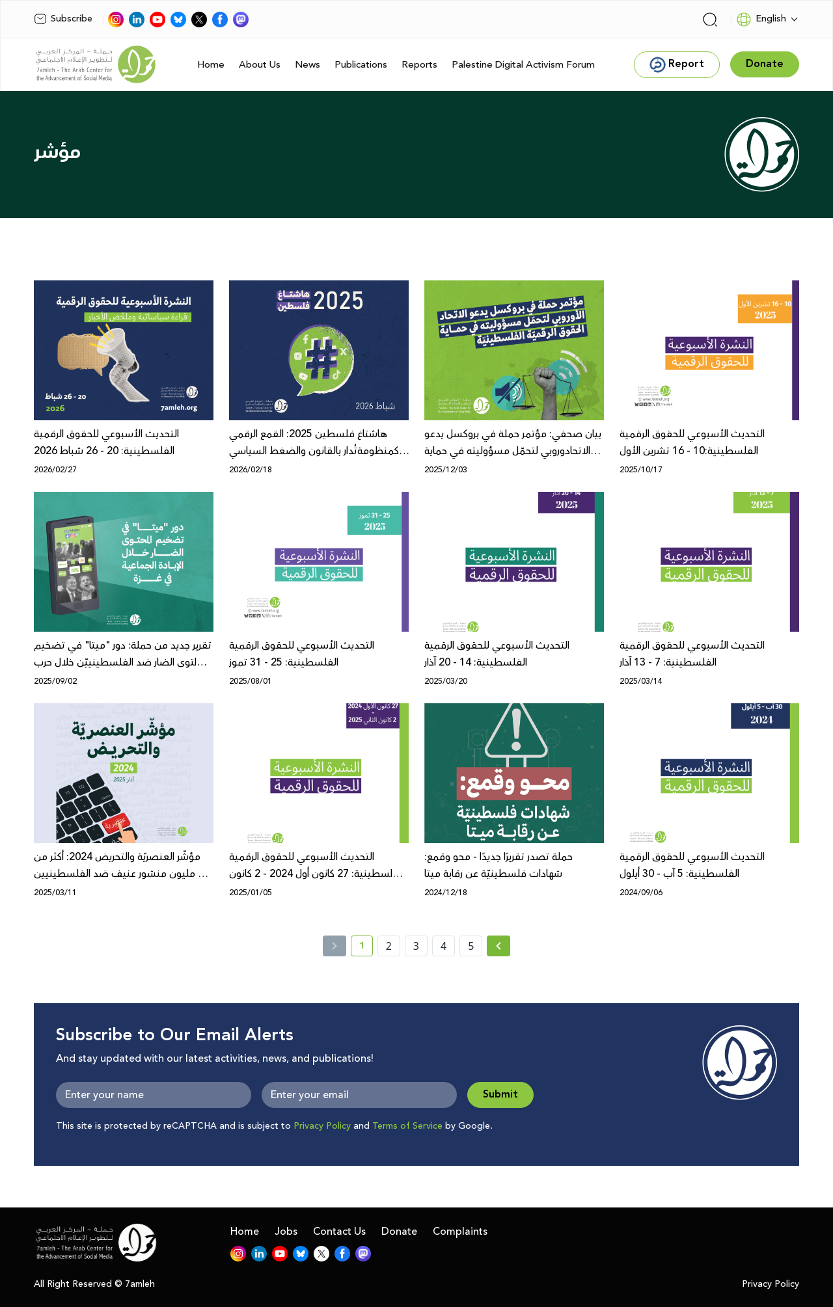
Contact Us (339, 1231)
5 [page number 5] (471, 946)
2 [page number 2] (389, 946)
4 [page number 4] (443, 946)
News (307, 64)
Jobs (286, 1231)
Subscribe (63, 19)
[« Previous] (334, 946)
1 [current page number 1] (366, 948)
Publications (361, 64)
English (761, 19)
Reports (419, 64)
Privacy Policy (322, 1126)
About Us (259, 64)
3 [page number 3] (416, 946)
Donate (399, 1231)
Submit (500, 1094)
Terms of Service (407, 1126)
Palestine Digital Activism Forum (523, 64)
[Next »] (498, 946)
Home (211, 64)
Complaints (460, 1231)
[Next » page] (498, 946)
